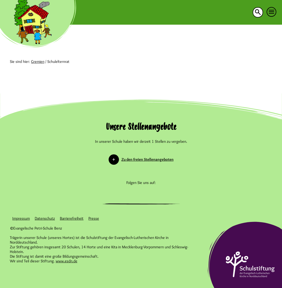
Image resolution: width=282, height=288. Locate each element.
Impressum (21, 218)
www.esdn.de (66, 261)
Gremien (37, 61)
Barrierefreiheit (71, 218)
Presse (93, 218)
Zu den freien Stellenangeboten (147, 159)
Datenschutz (45, 218)
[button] (271, 12)
